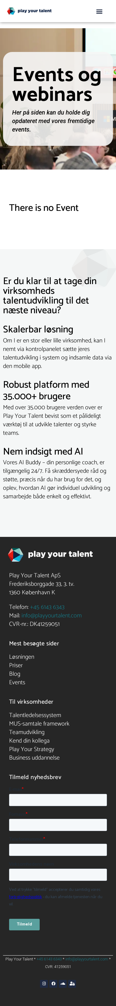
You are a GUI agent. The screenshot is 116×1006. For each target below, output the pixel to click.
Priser (16, 666)
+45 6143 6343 (47, 607)
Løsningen (21, 657)
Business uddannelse (34, 758)
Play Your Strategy (31, 749)
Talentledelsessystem (35, 715)
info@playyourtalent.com (52, 616)
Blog (14, 674)
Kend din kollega (29, 741)
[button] (99, 11)
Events (17, 683)
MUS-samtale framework (39, 724)
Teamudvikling (27, 732)
